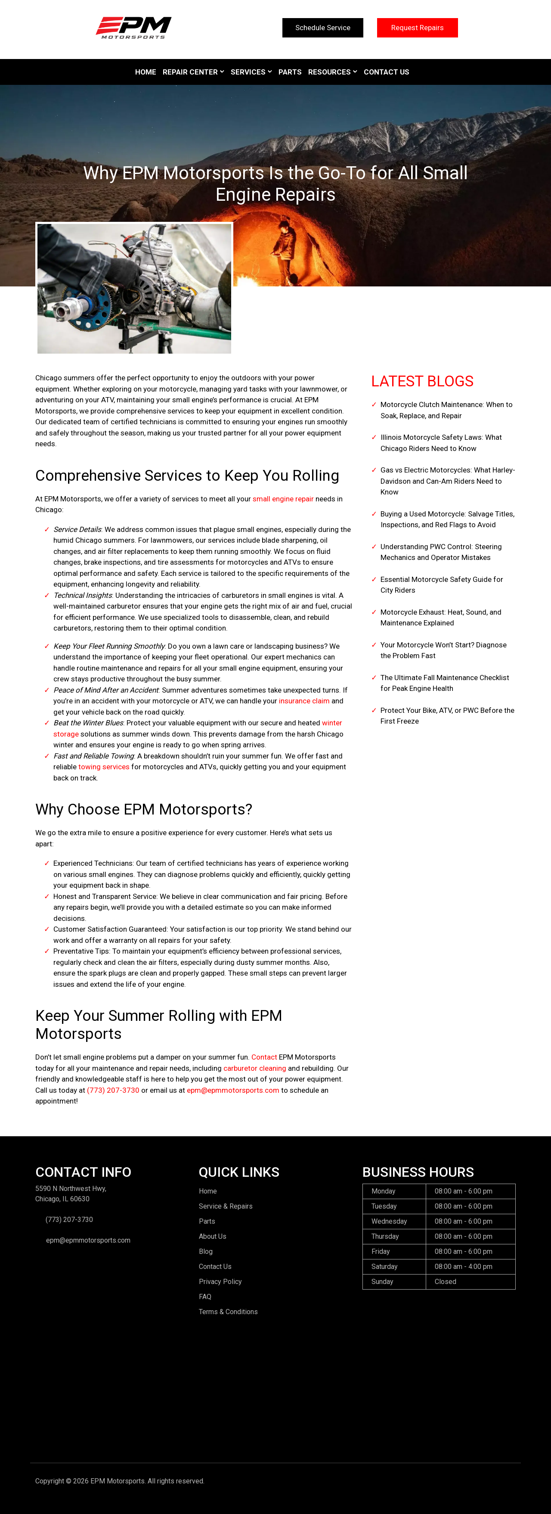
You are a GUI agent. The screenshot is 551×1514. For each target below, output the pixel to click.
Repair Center (190, 72)
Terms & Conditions (228, 1312)
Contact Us (386, 72)
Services (248, 72)
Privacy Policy (220, 1282)
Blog (206, 1251)
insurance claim (304, 700)
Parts (290, 72)
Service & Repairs (226, 1206)
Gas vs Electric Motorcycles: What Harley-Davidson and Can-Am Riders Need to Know (448, 481)
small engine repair (283, 498)
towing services (104, 766)
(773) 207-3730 (113, 1090)
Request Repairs (417, 27)
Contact (264, 1057)
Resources (329, 72)
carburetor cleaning (254, 1068)
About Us (212, 1236)
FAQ (205, 1297)
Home (145, 72)
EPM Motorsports (117, 1481)
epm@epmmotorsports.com (233, 1090)
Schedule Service (322, 27)
